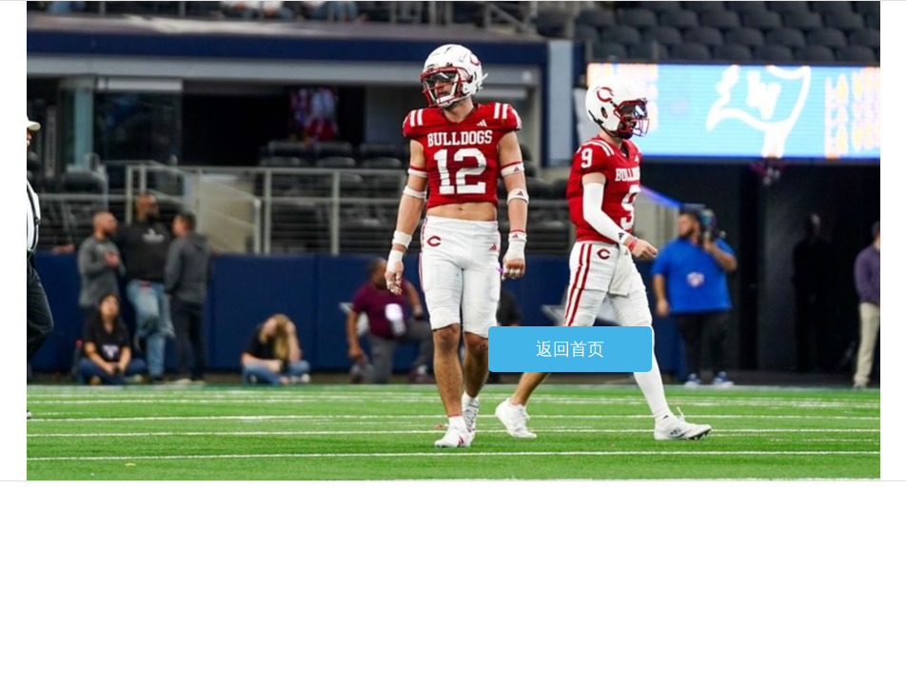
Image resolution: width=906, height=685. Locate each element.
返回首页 (570, 349)
